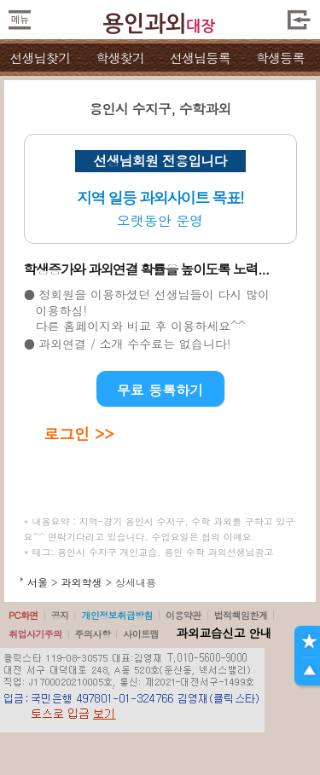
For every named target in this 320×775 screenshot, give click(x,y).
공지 (60, 615)
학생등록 (280, 58)
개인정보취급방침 (117, 615)
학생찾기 (120, 58)
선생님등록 (200, 58)
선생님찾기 (39, 58)
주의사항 (93, 634)
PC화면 (23, 615)
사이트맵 (141, 634)
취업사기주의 (35, 634)
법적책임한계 (241, 615)
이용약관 (183, 615)
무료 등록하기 (160, 390)
